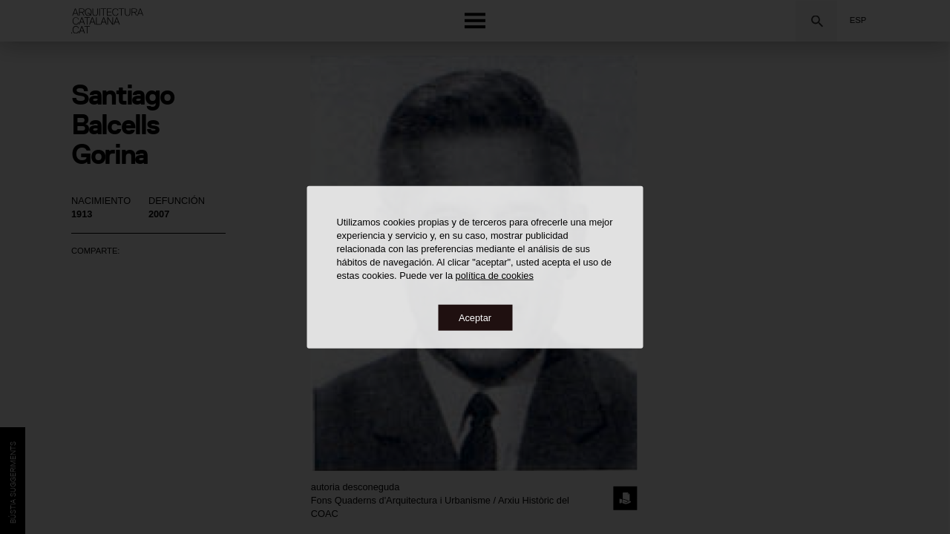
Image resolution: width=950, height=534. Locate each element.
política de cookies (495, 274)
